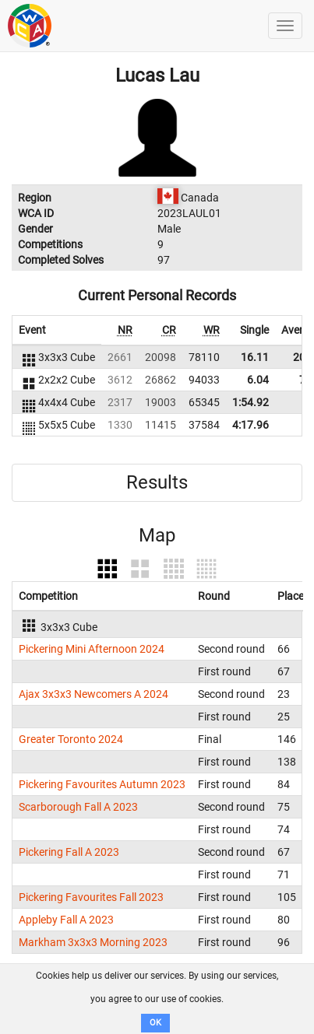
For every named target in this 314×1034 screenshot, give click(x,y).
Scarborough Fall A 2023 (78, 807)
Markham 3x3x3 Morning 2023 (93, 942)
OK (155, 1023)
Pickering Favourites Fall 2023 (91, 897)
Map (157, 535)
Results (157, 482)
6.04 (258, 379)
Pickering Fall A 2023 (69, 852)
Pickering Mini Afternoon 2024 (91, 649)
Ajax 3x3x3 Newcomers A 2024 (93, 694)
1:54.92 (250, 402)
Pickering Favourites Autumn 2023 (102, 784)
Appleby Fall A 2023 (66, 919)
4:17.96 (250, 425)
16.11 (255, 357)
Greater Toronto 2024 (71, 739)
